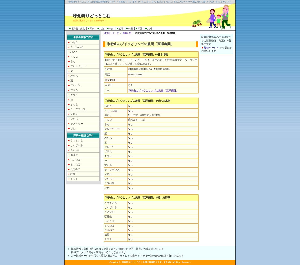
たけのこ (75, 169)
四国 (140, 28)
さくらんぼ (76, 47)
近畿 (121, 28)
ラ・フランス (77, 109)
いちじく (75, 118)
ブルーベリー (77, 66)
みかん (74, 75)
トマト (74, 178)
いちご (74, 42)
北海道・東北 (78, 28)
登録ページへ (210, 47)
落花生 (74, 154)
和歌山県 (127, 33)
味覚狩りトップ (111, 33)
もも (72, 61)
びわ (72, 128)
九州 (149, 28)
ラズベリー (76, 123)
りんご (74, 56)
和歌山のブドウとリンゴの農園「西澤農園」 (153, 90)
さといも (75, 150)
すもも (74, 104)
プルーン (75, 85)
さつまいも (76, 140)
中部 (111, 28)
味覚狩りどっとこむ (91, 16)
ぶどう (74, 51)
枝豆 (72, 174)
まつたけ (75, 164)
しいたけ (75, 159)
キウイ (74, 94)
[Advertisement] (216, 120)
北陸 (101, 28)
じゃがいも (76, 145)
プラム (74, 90)
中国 (130, 28)
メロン (74, 114)
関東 (92, 28)
